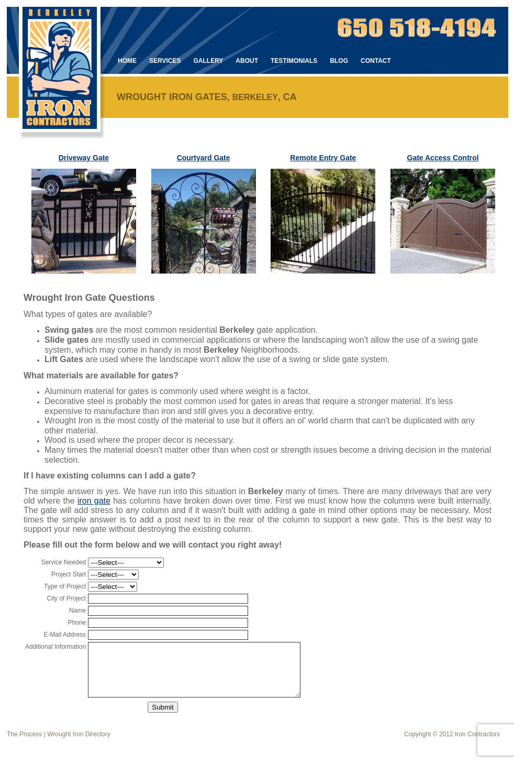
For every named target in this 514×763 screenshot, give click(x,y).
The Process (24, 734)
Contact (376, 60)
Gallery (208, 60)
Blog (339, 60)
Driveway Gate (84, 158)
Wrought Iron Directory (78, 734)
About (247, 60)
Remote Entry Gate (323, 158)
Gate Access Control (443, 158)
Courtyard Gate (203, 158)
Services (165, 60)
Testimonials (294, 60)
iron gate (93, 500)
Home (127, 60)
